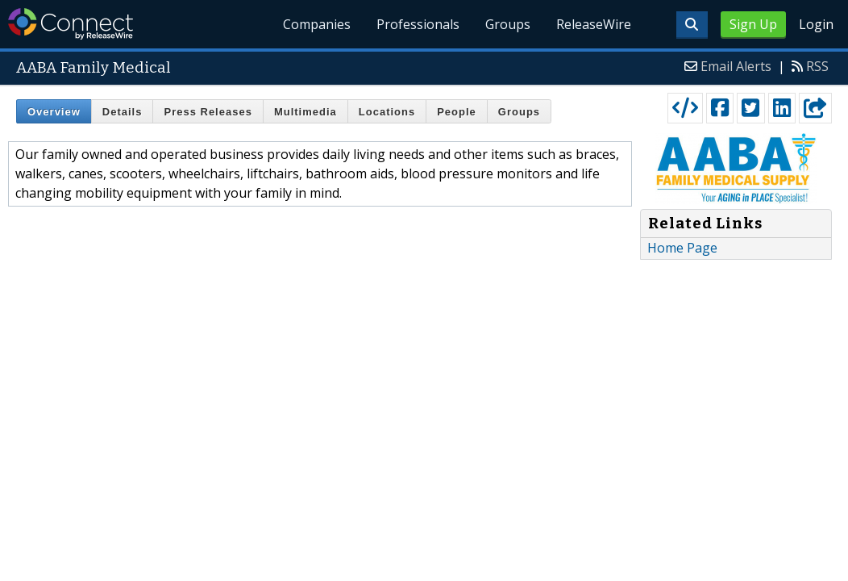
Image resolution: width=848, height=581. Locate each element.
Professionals (417, 24)
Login (816, 24)
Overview (54, 112)
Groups (507, 24)
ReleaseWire (593, 24)
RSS (817, 66)
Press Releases (207, 112)
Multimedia (305, 112)
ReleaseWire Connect (70, 24)
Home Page (682, 248)
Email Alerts (735, 66)
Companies (317, 24)
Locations (387, 112)
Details (122, 112)
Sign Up (753, 24)
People (456, 112)
